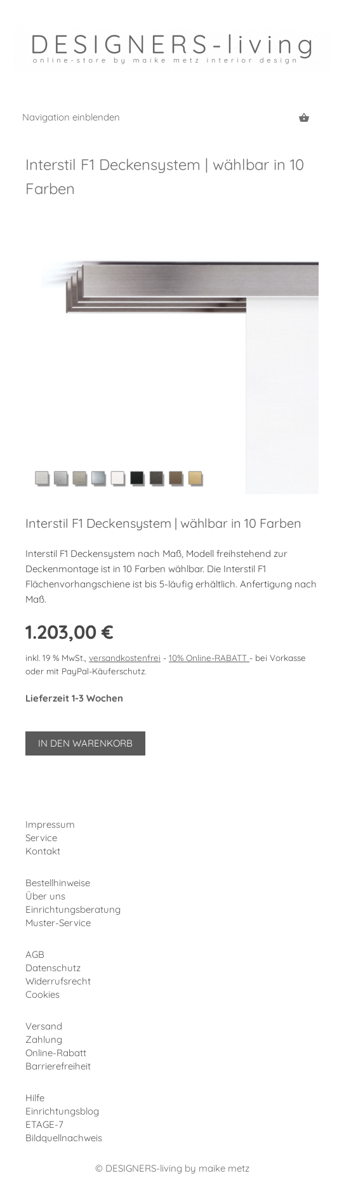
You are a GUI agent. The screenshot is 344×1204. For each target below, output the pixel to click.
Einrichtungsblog (62, 1111)
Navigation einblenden (71, 117)
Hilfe (34, 1098)
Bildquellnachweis (63, 1138)
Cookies (42, 994)
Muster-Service (58, 923)
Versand (43, 1026)
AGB (34, 954)
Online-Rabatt (55, 1053)
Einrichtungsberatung (73, 909)
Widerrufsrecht (58, 981)
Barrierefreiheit (58, 1066)
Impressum (50, 824)
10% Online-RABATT (209, 657)
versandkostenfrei (125, 657)
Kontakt (42, 851)
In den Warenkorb (85, 743)
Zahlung (43, 1039)
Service (41, 838)
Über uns (45, 896)
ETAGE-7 (44, 1124)
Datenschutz (53, 968)
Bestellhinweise (57, 883)
